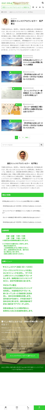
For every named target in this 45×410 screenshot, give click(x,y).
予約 (16, 407)
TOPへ (39, 407)
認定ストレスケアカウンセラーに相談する (15, 7)
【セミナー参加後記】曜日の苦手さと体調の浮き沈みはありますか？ (32, 109)
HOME (5, 12)
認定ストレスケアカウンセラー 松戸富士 (21, 12)
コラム (19, 56)
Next (26, 137)
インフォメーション (16, 72)
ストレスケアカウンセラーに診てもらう (22, 356)
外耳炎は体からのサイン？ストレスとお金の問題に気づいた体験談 (32, 62)
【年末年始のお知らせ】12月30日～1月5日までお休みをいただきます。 (33, 76)
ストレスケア (18, 88)
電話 (28, 407)
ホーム (5, 407)
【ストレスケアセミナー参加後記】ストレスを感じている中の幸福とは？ (32, 93)
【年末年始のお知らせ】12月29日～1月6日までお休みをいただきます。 (33, 125)
